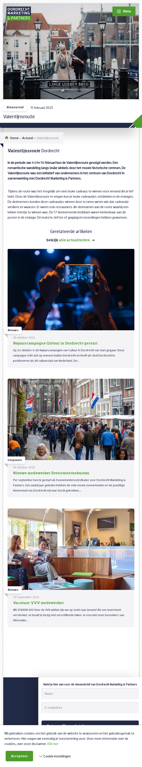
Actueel (27, 138)
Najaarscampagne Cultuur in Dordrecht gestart (55, 343)
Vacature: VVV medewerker (38, 602)
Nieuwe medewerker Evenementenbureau (51, 472)
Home (14, 138)
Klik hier (52, 743)
